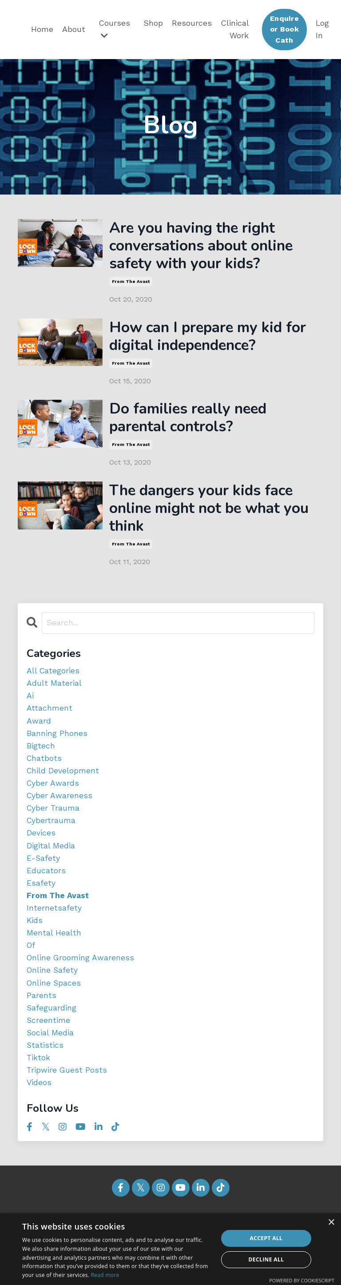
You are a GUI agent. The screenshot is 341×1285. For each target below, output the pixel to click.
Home (42, 29)
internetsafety (54, 927)
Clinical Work (235, 29)
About (73, 29)
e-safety (43, 876)
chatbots (45, 774)
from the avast (131, 285)
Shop (153, 23)
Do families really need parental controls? (194, 426)
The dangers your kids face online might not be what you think (209, 520)
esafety (41, 902)
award (39, 735)
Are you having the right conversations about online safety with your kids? (208, 248)
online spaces (54, 1004)
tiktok (39, 1081)
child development (63, 787)
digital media (51, 863)
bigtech (41, 761)
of (31, 966)
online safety (53, 991)
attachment (49, 723)
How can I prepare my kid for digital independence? (203, 341)
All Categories (53, 684)
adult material (54, 697)
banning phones (57, 748)
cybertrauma (51, 838)
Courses (114, 29)
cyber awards (53, 799)
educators (46, 889)
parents (41, 1017)
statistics (45, 1068)
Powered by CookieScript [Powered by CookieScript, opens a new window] (301, 1280)
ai (30, 710)
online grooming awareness (81, 978)
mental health (54, 953)
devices (41, 850)
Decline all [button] (266, 1259)
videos (39, 1106)
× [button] (331, 1222)
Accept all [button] (266, 1238)
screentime (49, 1042)
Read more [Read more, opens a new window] (105, 1275)
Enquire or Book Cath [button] (284, 29)
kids (35, 940)
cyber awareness (60, 812)
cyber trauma (54, 825)
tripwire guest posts (67, 1094)
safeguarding (52, 1030)
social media (50, 1055)
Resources (192, 23)
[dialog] (170, 1249)
